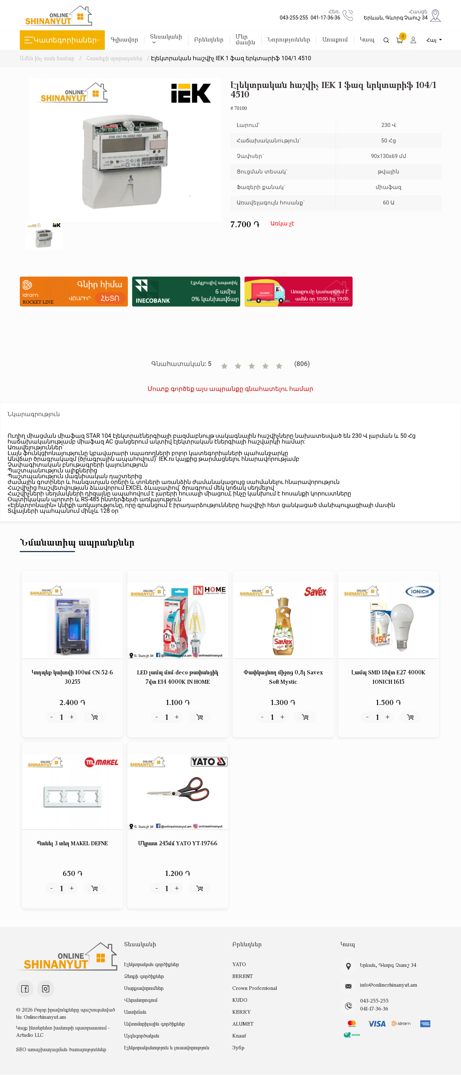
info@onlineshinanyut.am (387, 985)
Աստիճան (135, 1012)
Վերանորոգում (140, 1000)
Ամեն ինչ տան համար (47, 58)
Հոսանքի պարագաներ (115, 58)
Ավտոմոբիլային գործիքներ (154, 1024)
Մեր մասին (245, 40)
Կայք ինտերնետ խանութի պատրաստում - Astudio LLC (63, 1032)
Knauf (238, 1035)
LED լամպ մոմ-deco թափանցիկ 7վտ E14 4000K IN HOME (177, 677)
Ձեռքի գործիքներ (144, 976)
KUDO (239, 1000)
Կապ (367, 39)
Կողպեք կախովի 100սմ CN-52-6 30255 (72, 677)
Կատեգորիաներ (62, 40)
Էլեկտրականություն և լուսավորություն (166, 1047)
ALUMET (242, 1024)
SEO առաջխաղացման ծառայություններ (61, 1049)
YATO (239, 964)
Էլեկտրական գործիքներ (151, 964)
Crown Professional (253, 988)
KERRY (241, 1012)
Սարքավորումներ (144, 988)
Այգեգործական (141, 1035)
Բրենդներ (209, 39)
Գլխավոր (124, 39)
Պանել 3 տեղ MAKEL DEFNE (72, 843)
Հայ (432, 40)
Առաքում (335, 39)
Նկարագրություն (34, 414)
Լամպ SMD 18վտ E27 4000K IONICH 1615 (389, 677)
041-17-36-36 (324, 18)
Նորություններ (288, 39)
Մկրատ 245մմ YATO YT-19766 (178, 843)
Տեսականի (166, 39)
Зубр (238, 1047)
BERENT (242, 976)
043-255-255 (292, 18)
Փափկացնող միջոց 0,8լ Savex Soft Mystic (283, 677)
